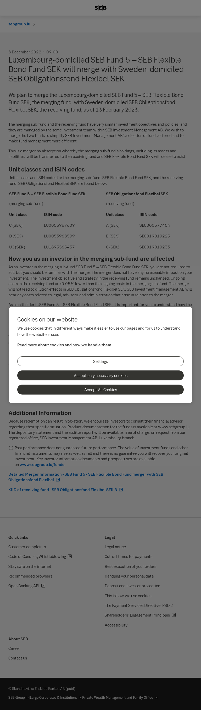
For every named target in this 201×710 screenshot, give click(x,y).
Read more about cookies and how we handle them (64, 344)
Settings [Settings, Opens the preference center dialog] (100, 361)
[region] (100, 355)
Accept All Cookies (100, 389)
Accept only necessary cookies (100, 375)
